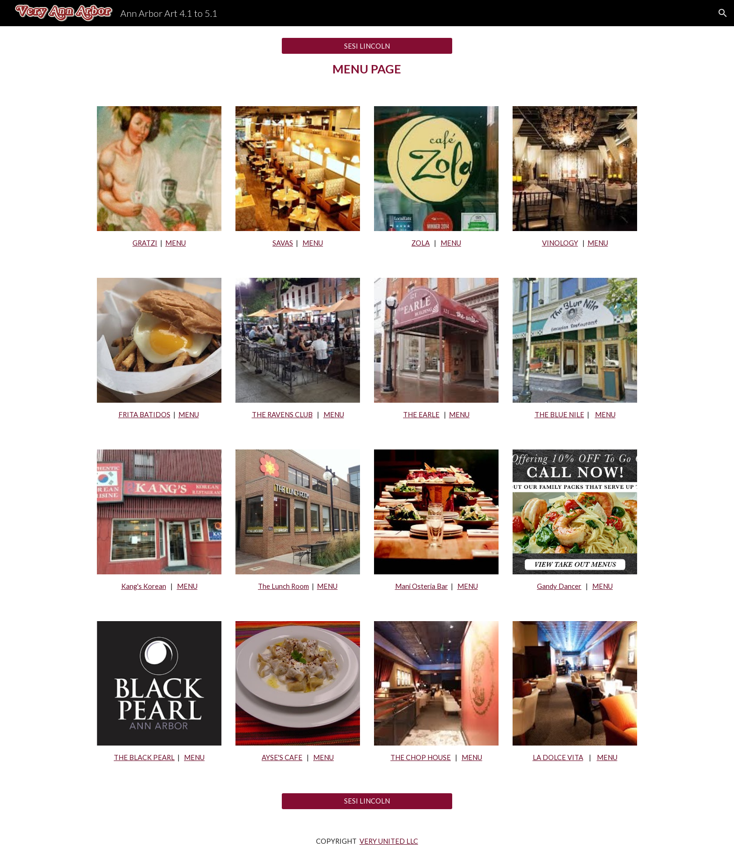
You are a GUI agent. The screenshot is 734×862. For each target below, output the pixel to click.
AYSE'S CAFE (282, 757)
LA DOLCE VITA (558, 757)
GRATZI (144, 243)
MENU (175, 243)
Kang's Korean (143, 586)
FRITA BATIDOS (144, 415)
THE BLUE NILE (559, 415)
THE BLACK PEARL (144, 757)
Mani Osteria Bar (421, 586)
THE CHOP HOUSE (420, 757)
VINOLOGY (560, 243)
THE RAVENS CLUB (282, 415)
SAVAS (282, 243)
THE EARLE (421, 415)
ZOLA (420, 243)
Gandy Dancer (559, 586)
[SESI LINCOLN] (367, 46)
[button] (723, 13)
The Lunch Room (283, 586)
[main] (366, 69)
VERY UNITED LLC (389, 841)
